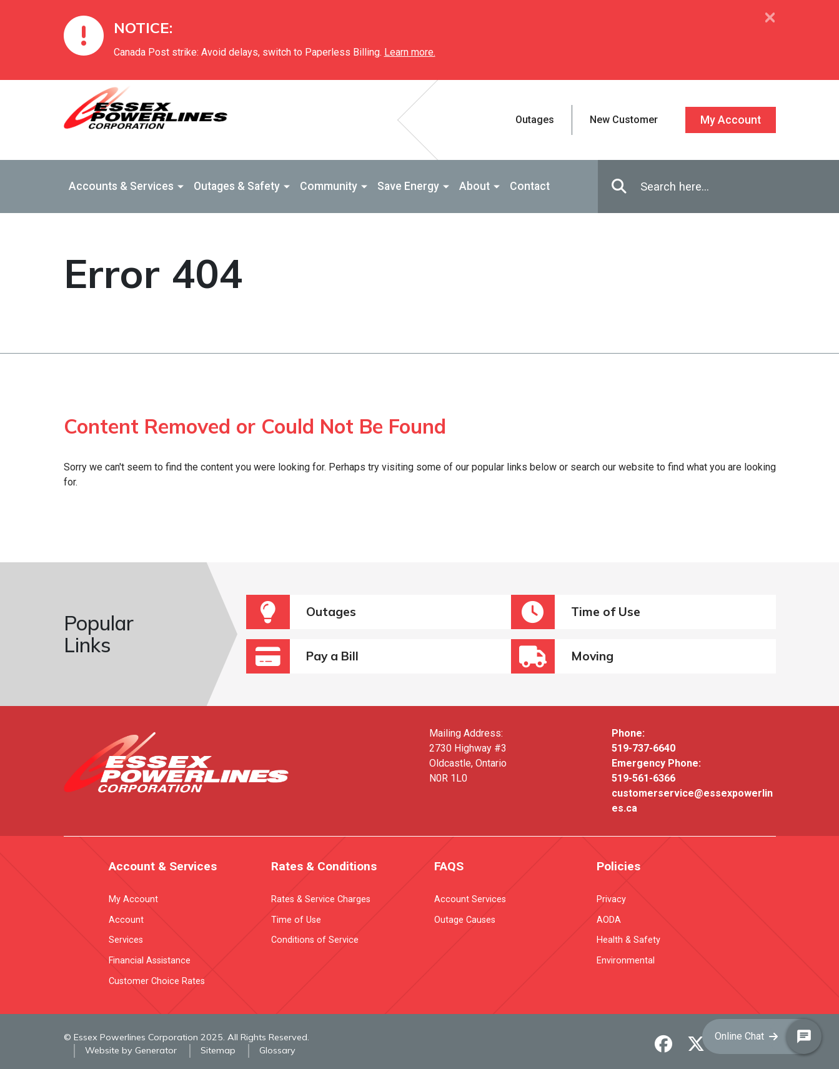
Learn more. (409, 52)
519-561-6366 (643, 778)
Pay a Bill (302, 656)
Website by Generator (131, 1050)
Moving (562, 656)
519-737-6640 (643, 748)
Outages (301, 612)
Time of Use (575, 612)
